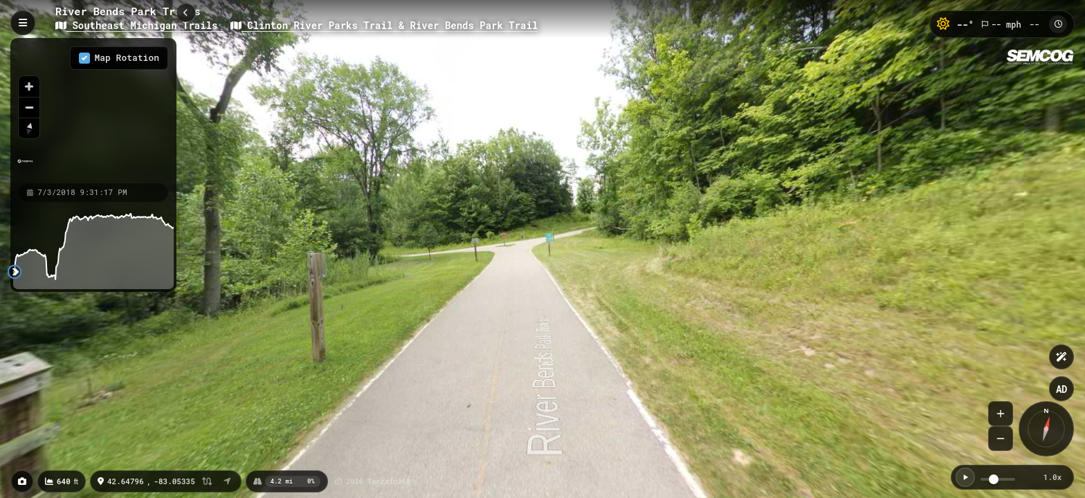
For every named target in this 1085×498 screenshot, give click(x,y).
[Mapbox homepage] (25, 167)
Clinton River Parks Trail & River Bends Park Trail (384, 25)
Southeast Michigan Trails (139, 25)
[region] (93, 110)
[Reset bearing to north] (29, 128)
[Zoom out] (29, 107)
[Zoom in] (29, 86)
